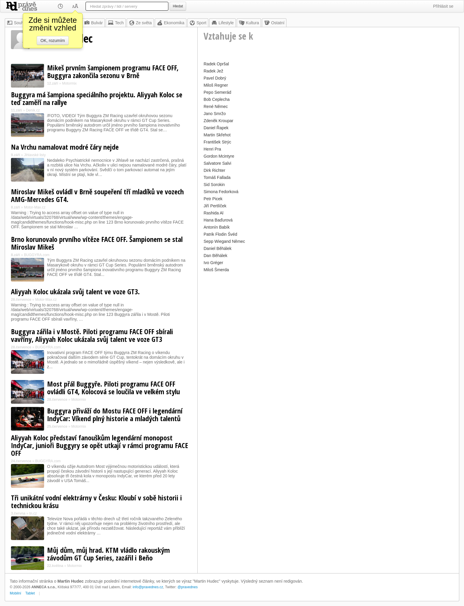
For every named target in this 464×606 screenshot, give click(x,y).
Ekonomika (170, 23)
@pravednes (188, 587)
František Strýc (217, 142)
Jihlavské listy (35, 155)
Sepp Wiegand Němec (224, 241)
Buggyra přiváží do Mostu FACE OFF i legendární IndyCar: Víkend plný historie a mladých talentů (115, 414)
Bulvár (93, 23)
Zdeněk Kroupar (218, 120)
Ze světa (140, 23)
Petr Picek (213, 198)
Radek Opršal (216, 64)
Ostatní (274, 23)
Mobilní (15, 593)
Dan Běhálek (215, 255)
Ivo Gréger (213, 262)
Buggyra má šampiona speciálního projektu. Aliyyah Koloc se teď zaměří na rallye (96, 98)
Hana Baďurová (218, 220)
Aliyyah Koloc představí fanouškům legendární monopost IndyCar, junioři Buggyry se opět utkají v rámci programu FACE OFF (99, 445)
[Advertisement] (328, 315)
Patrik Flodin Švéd (220, 234)
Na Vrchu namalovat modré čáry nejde (65, 147)
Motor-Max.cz (35, 207)
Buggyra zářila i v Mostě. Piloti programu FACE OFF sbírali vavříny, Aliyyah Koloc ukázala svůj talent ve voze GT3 (92, 335)
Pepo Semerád (217, 92)
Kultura (249, 23)
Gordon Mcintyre (219, 156)
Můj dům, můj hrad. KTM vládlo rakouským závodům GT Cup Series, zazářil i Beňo (108, 554)
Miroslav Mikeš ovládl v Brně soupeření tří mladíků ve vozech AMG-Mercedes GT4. (97, 195)
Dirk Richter (214, 170)
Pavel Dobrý (215, 78)
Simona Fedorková (221, 191)
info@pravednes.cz (148, 587)
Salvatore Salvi (217, 163)
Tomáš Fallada (217, 177)
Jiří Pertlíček (215, 205)
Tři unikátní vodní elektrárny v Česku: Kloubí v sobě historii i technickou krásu (96, 501)
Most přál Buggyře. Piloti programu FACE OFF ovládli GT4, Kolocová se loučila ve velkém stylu (113, 387)
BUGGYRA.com (36, 255)
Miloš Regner (216, 85)
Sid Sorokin (214, 184)
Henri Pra (212, 149)
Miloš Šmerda (216, 269)
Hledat (178, 6)
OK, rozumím (53, 40)
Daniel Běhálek (217, 248)
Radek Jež (213, 71)
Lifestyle (222, 23)
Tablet (30, 593)
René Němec (216, 106)
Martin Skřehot (217, 134)
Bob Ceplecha (217, 99)
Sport (197, 23)
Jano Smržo (215, 113)
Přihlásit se (443, 6)
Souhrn (17, 23)
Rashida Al (213, 213)
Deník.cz (33, 110)
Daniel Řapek (216, 127)
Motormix (69, 83)
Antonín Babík (217, 227)
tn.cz (33, 513)
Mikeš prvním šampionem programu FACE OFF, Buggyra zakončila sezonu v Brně (112, 71)
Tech (116, 23)
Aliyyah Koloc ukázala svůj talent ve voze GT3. (75, 291)
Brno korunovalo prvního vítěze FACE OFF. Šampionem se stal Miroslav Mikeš (97, 243)
